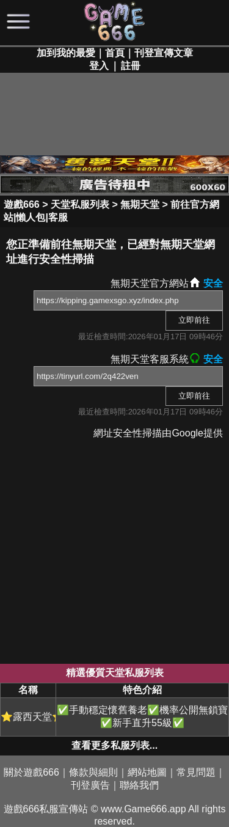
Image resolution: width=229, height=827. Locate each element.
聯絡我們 (139, 785)
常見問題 (196, 772)
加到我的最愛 (66, 53)
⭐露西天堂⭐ (28, 716)
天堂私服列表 (80, 204)
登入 (99, 66)
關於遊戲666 (31, 772)
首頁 (115, 53)
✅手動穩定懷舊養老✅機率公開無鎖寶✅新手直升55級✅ (142, 716)
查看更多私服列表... (114, 745)
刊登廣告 (90, 785)
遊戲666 (22, 204)
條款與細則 (93, 772)
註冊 (130, 66)
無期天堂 (139, 204)
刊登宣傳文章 (163, 53)
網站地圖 (147, 772)
